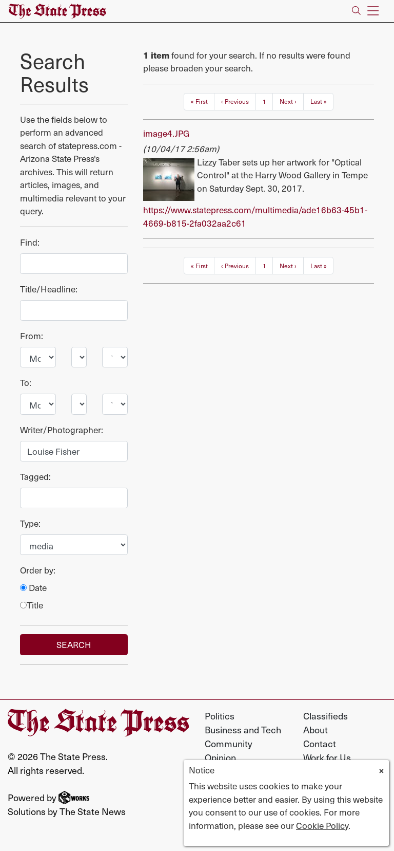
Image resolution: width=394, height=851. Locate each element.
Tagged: (35, 476)
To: (25, 382)
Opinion (220, 757)
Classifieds (325, 716)
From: (31, 335)
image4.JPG (166, 133)
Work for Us (327, 757)
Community (228, 743)
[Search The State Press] (356, 11)
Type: (30, 523)
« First (199, 101)
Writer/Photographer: (61, 429)
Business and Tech (243, 729)
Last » (318, 101)
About (315, 729)
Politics (219, 716)
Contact (319, 743)
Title (31, 605)
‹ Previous (235, 101)
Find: (30, 242)
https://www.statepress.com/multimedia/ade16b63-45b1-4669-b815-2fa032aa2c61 (255, 216)
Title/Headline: (48, 289)
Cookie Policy (322, 825)
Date (33, 587)
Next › (288, 101)
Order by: (37, 570)
